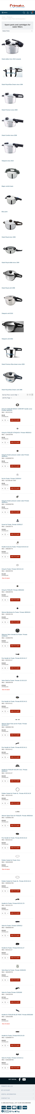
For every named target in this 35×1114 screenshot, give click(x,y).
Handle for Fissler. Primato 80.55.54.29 (13, 1035)
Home (3, 17)
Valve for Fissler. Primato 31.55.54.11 (12, 1058)
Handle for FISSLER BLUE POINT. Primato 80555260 (17, 1014)
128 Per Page (7, 398)
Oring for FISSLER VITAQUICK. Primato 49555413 (16, 432)
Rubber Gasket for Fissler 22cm (11, 860)
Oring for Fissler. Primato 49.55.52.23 (12, 569)
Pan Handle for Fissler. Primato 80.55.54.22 (14, 838)
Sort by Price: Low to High (10, 395)
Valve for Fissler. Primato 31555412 (12, 925)
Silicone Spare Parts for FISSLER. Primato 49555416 (17, 815)
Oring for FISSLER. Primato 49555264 (13, 590)
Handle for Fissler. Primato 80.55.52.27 (13, 948)
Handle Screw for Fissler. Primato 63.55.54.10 (15, 547)
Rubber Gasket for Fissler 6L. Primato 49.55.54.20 (16, 793)
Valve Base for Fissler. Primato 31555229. (14, 970)
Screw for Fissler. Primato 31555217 (12, 524)
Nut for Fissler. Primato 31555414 (11, 478)
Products (9, 17)
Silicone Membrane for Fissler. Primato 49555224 (16, 612)
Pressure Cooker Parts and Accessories (13, 19)
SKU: (3, 412)
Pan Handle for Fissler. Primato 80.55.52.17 (14, 658)
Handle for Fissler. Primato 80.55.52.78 (13, 903)
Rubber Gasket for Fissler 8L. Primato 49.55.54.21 (16, 881)
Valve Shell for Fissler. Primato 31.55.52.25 (14, 680)
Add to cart (15, 420)
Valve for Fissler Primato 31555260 (12, 992)
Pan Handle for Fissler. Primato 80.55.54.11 (14, 747)
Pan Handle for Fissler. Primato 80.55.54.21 (14, 701)
